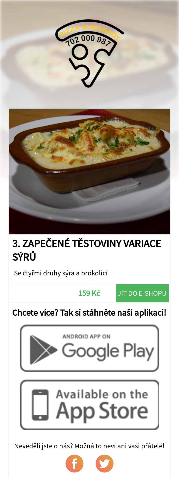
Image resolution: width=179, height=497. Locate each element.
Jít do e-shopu (142, 293)
